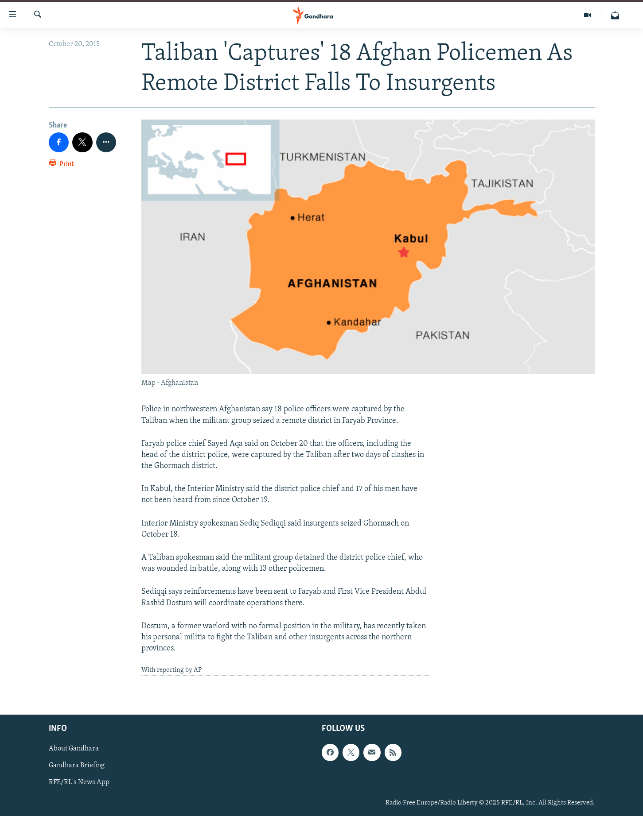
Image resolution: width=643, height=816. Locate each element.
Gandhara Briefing (77, 765)
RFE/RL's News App (79, 782)
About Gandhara (74, 748)
